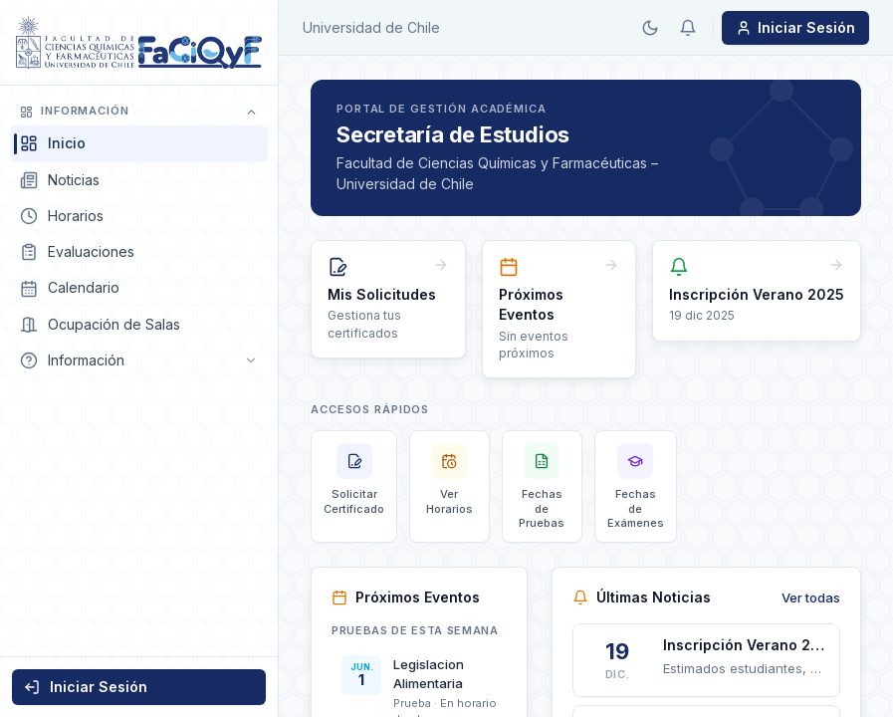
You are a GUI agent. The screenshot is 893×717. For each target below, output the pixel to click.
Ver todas (810, 597)
